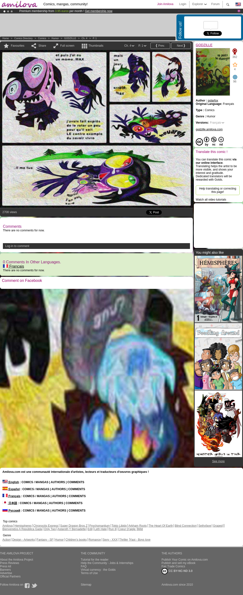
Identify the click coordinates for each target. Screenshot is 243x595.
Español (11, 489)
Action (6, 539)
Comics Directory (23, 38)
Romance (94, 539)
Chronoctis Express (45, 525)
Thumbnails (95, 45)
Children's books (76, 539)
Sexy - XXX (110, 539)
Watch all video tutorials (211, 199)
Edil (90, 529)
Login (182, 4)
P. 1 (95, 38)
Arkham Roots (137, 525)
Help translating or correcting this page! (217, 190)
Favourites (17, 45)
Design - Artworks (23, 539)
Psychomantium (99, 525)
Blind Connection (186, 525)
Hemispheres (23, 525)
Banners (5, 569)
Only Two (50, 529)
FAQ (84, 566)
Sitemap (86, 584)
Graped (218, 525)
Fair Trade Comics (173, 566)
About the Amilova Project (16, 559)
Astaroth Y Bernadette (72, 529)
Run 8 (112, 529)
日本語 (9, 503)
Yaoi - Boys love (140, 539)
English (10, 482)
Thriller (124, 539)
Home (5, 38)
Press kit (5, 566)
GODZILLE (70, 38)
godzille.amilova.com (209, 129)
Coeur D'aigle (127, 529)
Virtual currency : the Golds (98, 569)
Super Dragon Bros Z (73, 525)
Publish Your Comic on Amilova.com (185, 559)
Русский (11, 510)
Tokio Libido (119, 525)
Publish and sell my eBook (179, 563)
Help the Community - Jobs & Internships (107, 563)
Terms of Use (89, 573)
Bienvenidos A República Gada (22, 529)
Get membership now (98, 11)
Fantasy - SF (45, 539)
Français (13, 266)
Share (42, 45)
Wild (140, 529)
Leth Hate (100, 529)
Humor (55, 38)
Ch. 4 (84, 38)
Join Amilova (165, 4)
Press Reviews (9, 563)
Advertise (6, 573)
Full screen (67, 45)
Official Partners (10, 576)
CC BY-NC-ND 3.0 (177, 571)
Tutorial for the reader (94, 559)
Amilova (7, 525)
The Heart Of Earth (160, 525)
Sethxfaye (204, 525)
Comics (42, 38)
